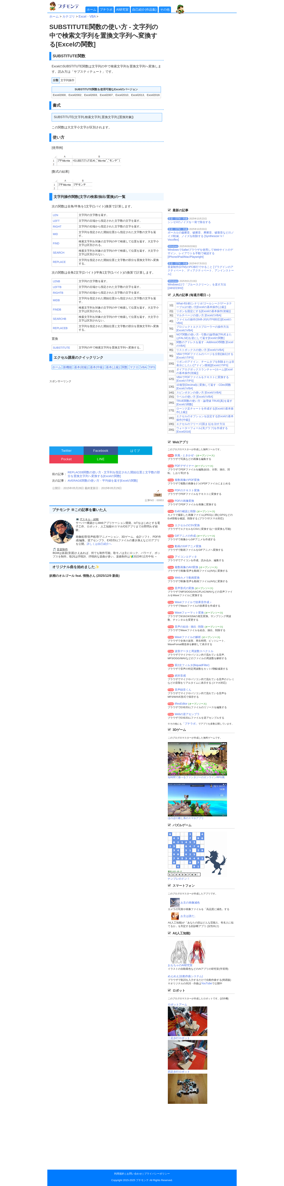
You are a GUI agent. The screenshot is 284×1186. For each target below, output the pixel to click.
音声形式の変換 (184, 588)
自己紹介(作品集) (144, 9)
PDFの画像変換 (184, 500)
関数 (125, 367)
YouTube (206, 983)
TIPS (152, 367)
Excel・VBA (86, 16)
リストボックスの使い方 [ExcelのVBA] (200, 349)
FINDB (57, 309)
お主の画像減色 (190, 902)
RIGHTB (58, 292)
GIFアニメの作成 (185, 535)
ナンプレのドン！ (179, 878)
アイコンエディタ (186, 556)
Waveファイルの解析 (188, 637)
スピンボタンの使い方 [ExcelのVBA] (198, 392)
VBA (144, 367)
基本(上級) (113, 367)
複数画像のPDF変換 (187, 479)
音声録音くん (183, 689)
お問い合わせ (134, 1173)
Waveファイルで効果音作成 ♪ (193, 602)
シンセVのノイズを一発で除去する (189, 222)
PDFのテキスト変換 (187, 490)
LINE (101, 459)
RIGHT (57, 226)
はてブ (135, 450)
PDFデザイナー (184, 465)
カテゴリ (68, 16)
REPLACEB (60, 328)
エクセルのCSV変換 (187, 525)
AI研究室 (122, 9)
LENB (56, 281)
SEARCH (58, 252)
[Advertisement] (106, 411)
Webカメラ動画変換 (187, 577)
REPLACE (59, 262)
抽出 (193, 626)
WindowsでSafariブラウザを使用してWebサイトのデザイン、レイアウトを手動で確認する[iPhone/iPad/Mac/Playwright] (200, 253)
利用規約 (119, 1173)
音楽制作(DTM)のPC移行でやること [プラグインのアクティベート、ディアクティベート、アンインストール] (201, 270)
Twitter (66, 450)
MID (55, 234)
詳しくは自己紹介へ (99, 543)
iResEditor (181, 703)
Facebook (100, 450)
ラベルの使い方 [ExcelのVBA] (194, 396)
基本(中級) (97, 367)
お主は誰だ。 (188, 916)
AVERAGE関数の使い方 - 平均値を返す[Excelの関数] (103, 480)
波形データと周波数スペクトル (194, 651)
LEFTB (57, 287)
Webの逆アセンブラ (187, 714)
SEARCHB (59, 318)
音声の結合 (182, 626)
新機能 (67, 367)
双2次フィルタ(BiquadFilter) (192, 665)
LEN (55, 215)
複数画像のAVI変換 (186, 567)
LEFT (56, 220)
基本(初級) (81, 367)
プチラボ (106, 9)
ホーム (91, 9)
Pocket (66, 459)
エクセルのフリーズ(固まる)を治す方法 (200, 423)
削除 (201, 626)
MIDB (56, 300)
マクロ (134, 367)
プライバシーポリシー (157, 1173)
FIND (56, 243)
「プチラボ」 (190, 723)
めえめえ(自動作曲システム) (185, 976)
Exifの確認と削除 (185, 511)
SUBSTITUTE (61, 347)
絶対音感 (180, 675)
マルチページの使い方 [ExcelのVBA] (198, 315)
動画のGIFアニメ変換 (188, 546)
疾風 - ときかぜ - (185, 455)
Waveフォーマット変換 (189, 612)
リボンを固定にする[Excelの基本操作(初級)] (203, 311)
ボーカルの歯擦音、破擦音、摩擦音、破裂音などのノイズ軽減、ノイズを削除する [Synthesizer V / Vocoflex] (201, 236)
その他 (165, 9)
